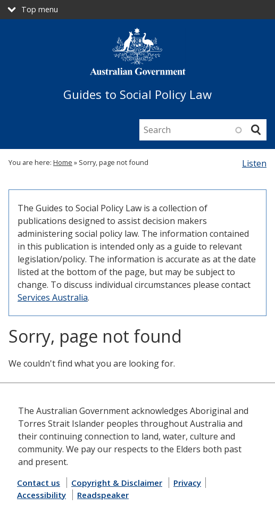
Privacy (187, 482)
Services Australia (53, 297)
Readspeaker (103, 495)
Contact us (38, 482)
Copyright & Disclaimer (116, 482)
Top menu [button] (39, 9)
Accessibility (41, 495)
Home (62, 162)
